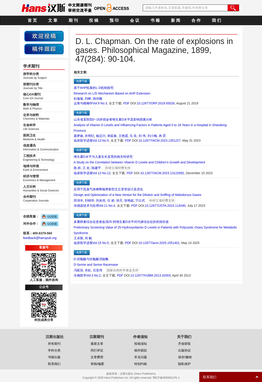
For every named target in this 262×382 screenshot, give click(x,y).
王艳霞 (123, 136)
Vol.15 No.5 (101, 243)
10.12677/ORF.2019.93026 (156, 103)
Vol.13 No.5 (101, 140)
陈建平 (96, 168)
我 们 (216, 20)
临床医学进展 (83, 140)
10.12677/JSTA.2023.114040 (165, 205)
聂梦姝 (78, 136)
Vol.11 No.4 (107, 205)
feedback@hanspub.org (40, 238)
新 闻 (175, 20)
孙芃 (119, 200)
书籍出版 (54, 357)
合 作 (196, 20)
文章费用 (97, 357)
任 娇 (110, 200)
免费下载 (81, 81)
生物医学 (80, 275)
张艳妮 (129, 200)
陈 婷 (77, 168)
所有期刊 (54, 343)
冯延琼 (78, 270)
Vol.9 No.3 (100, 103)
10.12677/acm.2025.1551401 (159, 243)
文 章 (52, 20)
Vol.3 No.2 (93, 275)
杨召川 (100, 136)
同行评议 (97, 350)
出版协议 (184, 350)
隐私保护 (184, 364)
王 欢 (86, 168)
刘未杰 (100, 200)
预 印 (114, 20)
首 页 (32, 20)
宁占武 (140, 200)
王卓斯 (78, 238)
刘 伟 (142, 136)
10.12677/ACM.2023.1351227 (160, 140)
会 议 (134, 20)
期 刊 (73, 20)
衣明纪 (89, 136)
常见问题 (140, 357)
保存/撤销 (185, 357)
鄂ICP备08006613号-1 (166, 377)
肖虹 (88, 270)
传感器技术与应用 (86, 205)
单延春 (112, 136)
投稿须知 (140, 343)
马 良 (133, 136)
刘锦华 (89, 200)
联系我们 (54, 364)
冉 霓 (162, 136)
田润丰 (78, 200)
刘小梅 (152, 136)
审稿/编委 (97, 364)
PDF (126, 103)
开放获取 (184, 343)
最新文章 (97, 343)
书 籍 (155, 20)
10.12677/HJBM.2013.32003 (150, 275)
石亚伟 (97, 270)
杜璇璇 (78, 98)
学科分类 (54, 350)
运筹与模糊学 (83, 103)
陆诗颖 (97, 98)
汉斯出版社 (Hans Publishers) (138, 373)
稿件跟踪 (140, 350)
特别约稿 (140, 364)
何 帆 (88, 238)
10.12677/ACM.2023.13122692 (162, 173)
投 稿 (93, 20)
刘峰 (88, 98)
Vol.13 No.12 (102, 173)
